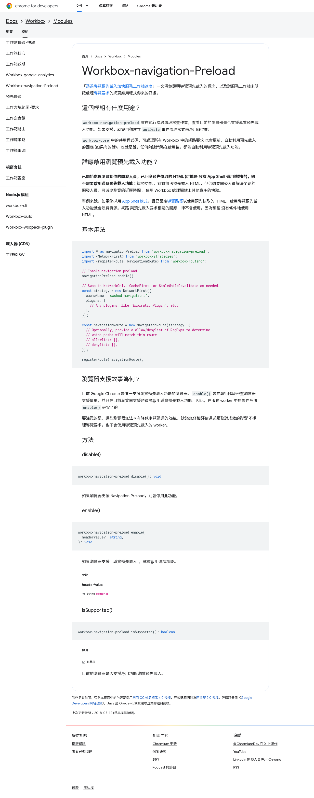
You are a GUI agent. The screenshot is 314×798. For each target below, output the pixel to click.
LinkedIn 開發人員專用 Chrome (257, 759)
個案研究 (106, 6)
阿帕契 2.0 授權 (207, 698)
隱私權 (88, 788)
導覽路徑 (175, 201)
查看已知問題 (82, 751)
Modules (63, 21)
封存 (156, 759)
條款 (75, 788)
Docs (12, 21)
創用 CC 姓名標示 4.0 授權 (151, 698)
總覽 (9, 31)
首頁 (85, 56)
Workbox (35, 21)
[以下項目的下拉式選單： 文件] (88, 6)
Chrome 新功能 (149, 6)
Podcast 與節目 (164, 767)
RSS (236, 767)
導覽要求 (101, 93)
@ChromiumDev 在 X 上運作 (255, 744)
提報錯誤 (79, 744)
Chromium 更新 (165, 744)
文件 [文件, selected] (79, 6)
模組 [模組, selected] (25, 31)
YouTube (239, 751)
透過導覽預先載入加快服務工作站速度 (119, 86)
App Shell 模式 (135, 201)
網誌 (124, 6)
